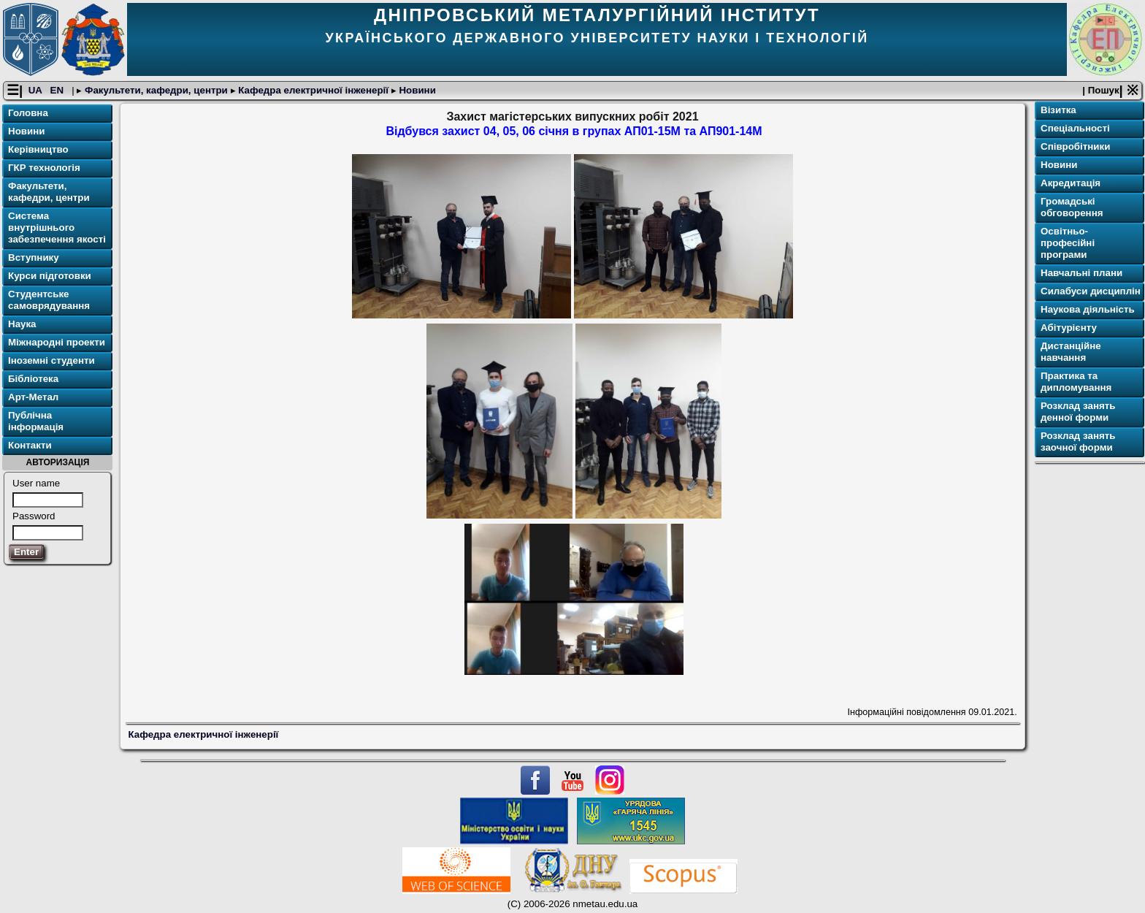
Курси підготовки (49, 275)
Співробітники (1075, 146)
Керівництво (38, 149)
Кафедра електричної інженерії (313, 90)
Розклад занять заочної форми (1078, 441)
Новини (416, 90)
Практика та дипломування (1076, 381)
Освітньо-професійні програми (1068, 243)
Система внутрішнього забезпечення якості (57, 227)
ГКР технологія (44, 167)
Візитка (1058, 109)
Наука (22, 323)
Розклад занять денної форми (1078, 411)
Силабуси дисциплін (1091, 291)
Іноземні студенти (51, 360)
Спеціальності (1075, 128)
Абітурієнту (1069, 327)
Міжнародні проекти (56, 342)
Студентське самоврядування (49, 300)
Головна (28, 112)
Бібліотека (33, 378)
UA (36, 90)
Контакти (30, 445)
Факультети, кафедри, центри (156, 90)
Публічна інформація (36, 421)
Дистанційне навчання (1071, 351)
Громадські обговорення (1072, 207)
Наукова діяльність (1088, 309)
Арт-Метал (33, 396)
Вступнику (33, 257)
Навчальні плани (1081, 272)
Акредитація (1070, 182)
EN (58, 90)
